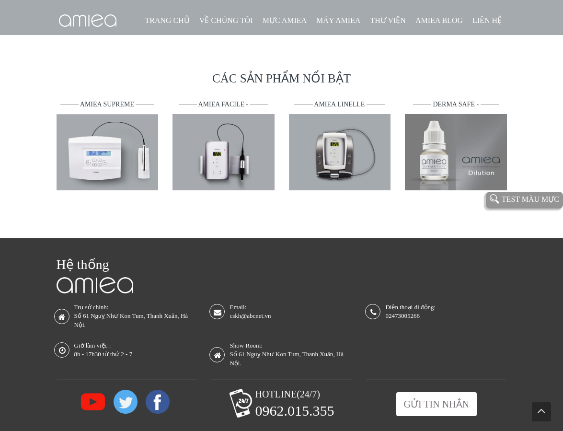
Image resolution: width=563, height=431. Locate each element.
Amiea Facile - (224, 104)
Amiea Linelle (340, 104)
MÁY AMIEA (338, 20)
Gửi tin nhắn (436, 404)
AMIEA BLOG (439, 20)
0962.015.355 (294, 411)
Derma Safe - (456, 104)
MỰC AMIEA (285, 20)
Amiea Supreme (108, 104)
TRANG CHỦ (167, 20)
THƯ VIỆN (387, 20)
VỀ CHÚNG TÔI (226, 20)
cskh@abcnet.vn (250, 315)
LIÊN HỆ (487, 20)
